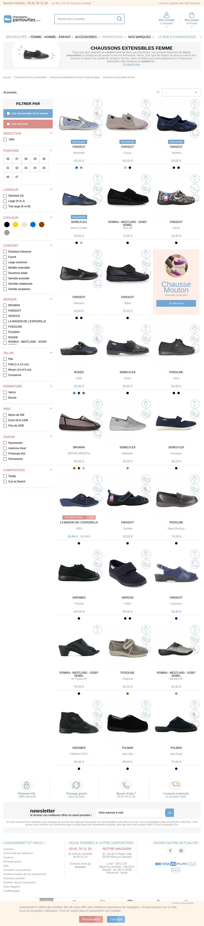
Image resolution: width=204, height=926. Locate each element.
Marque (10, 299)
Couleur (10, 217)
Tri (157, 92)
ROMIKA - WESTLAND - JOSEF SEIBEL (127, 223)
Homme (51, 37)
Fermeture (12, 386)
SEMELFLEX (79, 222)
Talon (8, 353)
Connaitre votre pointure (17, 869)
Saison (9, 437)
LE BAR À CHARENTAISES (179, 37)
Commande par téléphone (18, 853)
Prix (6, 409)
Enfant (65, 37)
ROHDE (79, 372)
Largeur (10, 189)
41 (8, 167)
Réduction (12, 133)
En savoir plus (131, 64)
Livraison (8, 857)
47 (17, 177)
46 (8, 177)
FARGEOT (79, 146)
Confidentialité (11, 890)
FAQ (6, 865)
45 (44, 167)
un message (83, 865)
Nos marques (141, 37)
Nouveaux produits (14, 878)
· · (79, 152)
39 (35, 158)
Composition (14, 470)
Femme (37, 37)
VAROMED (79, 597)
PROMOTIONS (113, 37)
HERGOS (127, 597)
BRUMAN (79, 447)
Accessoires (87, 37)
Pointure (11, 150)
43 (26, 167)
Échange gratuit (12, 861)
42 (17, 167)
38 (26, 158)
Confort (10, 245)
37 (17, 158)
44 (35, 167)
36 (8, 158)
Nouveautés (17, 37)
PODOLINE (176, 372)
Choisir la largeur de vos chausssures (25, 874)
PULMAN (127, 747)
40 (44, 158)
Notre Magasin (12, 886)
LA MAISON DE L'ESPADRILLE (79, 522)
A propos (8, 849)
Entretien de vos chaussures (20, 882)
